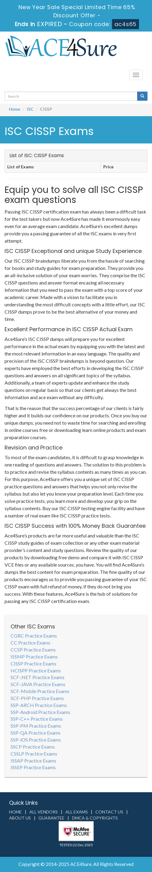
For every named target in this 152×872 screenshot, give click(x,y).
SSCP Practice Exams (33, 746)
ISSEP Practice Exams (33, 767)
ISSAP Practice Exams (33, 760)
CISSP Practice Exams (33, 663)
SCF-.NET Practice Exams (37, 677)
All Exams (76, 811)
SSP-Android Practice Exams (40, 712)
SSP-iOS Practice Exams (36, 739)
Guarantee (51, 817)
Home (14, 109)
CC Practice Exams (30, 642)
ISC (30, 109)
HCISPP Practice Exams (36, 670)
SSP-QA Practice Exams (36, 733)
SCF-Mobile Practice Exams (40, 691)
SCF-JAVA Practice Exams (38, 684)
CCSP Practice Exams (33, 649)
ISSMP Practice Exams (34, 656)
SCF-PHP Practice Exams (37, 698)
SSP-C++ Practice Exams (37, 719)
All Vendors (43, 811)
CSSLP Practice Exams (34, 753)
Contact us (109, 811)
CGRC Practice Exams (34, 635)
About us (20, 817)
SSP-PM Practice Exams (36, 726)
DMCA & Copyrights (95, 817)
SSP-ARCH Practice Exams (39, 705)
